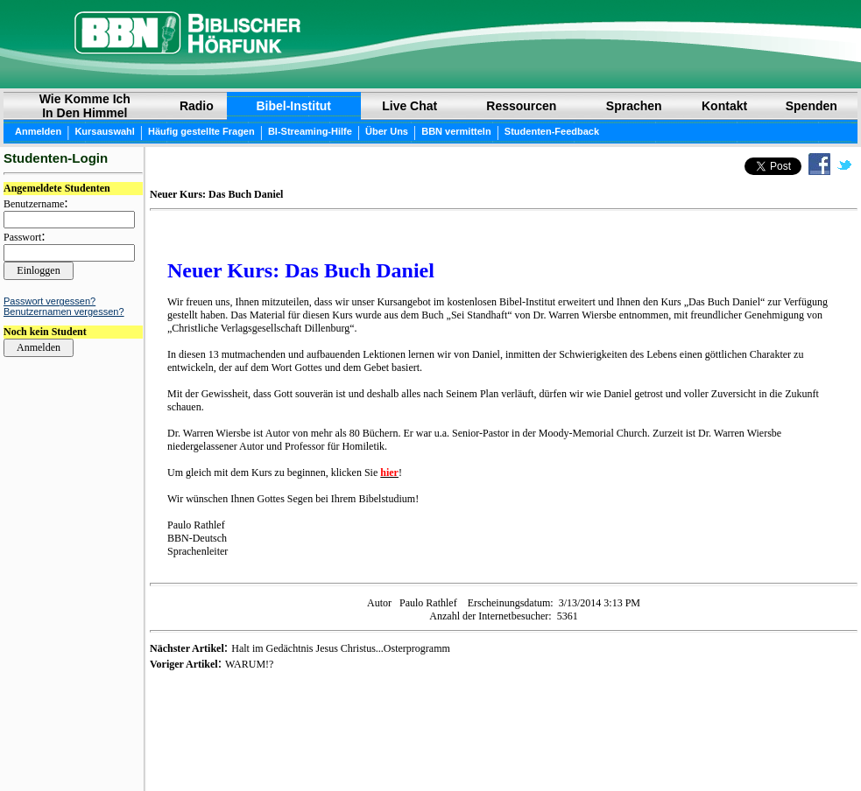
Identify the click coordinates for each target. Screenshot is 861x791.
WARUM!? (249, 664)
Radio (197, 106)
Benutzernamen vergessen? (64, 311)
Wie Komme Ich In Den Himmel (85, 106)
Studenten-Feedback (552, 131)
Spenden (811, 106)
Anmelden (38, 131)
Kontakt (724, 106)
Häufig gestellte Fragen (201, 131)
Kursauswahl (104, 131)
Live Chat (409, 106)
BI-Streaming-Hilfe (310, 131)
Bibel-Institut (293, 106)
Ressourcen (521, 106)
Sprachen (634, 106)
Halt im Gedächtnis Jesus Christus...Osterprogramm (340, 648)
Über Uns (386, 131)
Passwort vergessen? (49, 301)
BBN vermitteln (455, 131)
